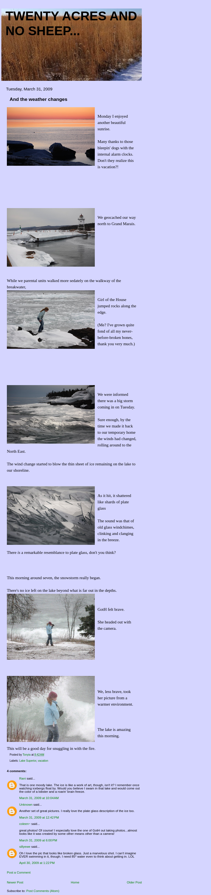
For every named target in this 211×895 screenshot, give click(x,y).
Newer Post (15, 882)
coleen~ (24, 823)
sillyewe (24, 846)
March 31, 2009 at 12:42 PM (39, 817)
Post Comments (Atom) (42, 891)
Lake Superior (27, 760)
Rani (22, 778)
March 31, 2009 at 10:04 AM (39, 798)
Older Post (134, 882)
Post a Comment (18, 872)
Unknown (25, 804)
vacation (43, 760)
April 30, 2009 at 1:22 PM (37, 862)
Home (75, 882)
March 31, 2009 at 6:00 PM (38, 840)
